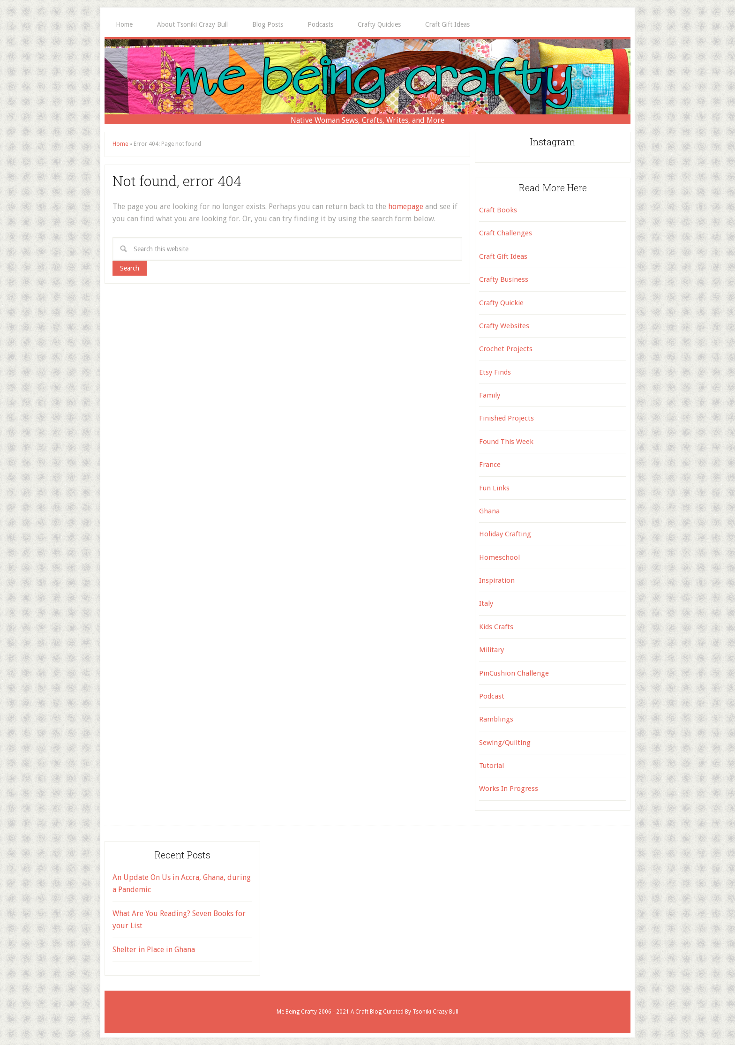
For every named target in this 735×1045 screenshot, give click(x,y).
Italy (486, 603)
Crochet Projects (505, 349)
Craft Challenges (505, 233)
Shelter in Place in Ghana (153, 949)
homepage (405, 206)
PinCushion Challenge (514, 673)
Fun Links (494, 488)
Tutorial (491, 765)
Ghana (489, 511)
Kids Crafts (496, 627)
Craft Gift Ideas (503, 256)
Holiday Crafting (505, 534)
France (490, 464)
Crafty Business (503, 279)
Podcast (491, 696)
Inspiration (497, 580)
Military (491, 650)
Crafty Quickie (501, 303)
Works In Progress (508, 788)
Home (120, 144)
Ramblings (496, 719)
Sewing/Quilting (505, 742)
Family (489, 395)
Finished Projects (506, 418)
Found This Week (506, 441)
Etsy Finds (495, 372)
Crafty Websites (504, 326)
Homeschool (499, 557)
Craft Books (498, 210)
